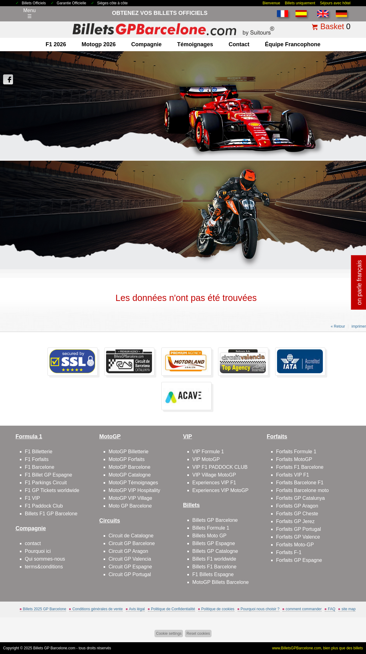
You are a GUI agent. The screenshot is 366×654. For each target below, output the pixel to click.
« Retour (338, 326)
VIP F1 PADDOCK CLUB (220, 467)
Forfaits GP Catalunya (300, 498)
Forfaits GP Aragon (297, 505)
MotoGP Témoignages (133, 482)
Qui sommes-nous (45, 559)
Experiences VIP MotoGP (220, 490)
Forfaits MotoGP (294, 459)
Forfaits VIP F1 (292, 474)
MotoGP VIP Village (130, 498)
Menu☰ (29, 13)
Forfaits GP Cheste (297, 513)
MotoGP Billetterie (129, 451)
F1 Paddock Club (44, 505)
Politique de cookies (217, 609)
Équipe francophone (292, 44)
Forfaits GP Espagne (299, 560)
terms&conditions (44, 566)
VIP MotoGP (206, 459)
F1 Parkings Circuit (46, 482)
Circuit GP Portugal (130, 574)
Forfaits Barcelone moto (302, 490)
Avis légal (137, 609)
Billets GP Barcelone (215, 520)
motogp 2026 (99, 44)
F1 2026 (56, 44)
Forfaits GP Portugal (298, 529)
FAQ (331, 609)
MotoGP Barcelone (129, 467)
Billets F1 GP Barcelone (51, 513)
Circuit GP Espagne (130, 566)
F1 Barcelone (39, 467)
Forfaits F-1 (288, 552)
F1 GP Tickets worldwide (52, 490)
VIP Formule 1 (208, 451)
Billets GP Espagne (213, 543)
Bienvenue (271, 3)
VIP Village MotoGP (214, 474)
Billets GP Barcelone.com (54, 648)
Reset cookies (198, 633)
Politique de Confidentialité (173, 609)
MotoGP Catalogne (130, 474)
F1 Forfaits (36, 459)
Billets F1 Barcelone (214, 566)
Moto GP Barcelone (130, 505)
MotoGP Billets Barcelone (220, 582)
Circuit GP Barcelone (132, 543)
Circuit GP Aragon (128, 551)
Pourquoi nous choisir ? (260, 609)
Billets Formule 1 (210, 528)
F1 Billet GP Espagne (48, 474)
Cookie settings (168, 633)
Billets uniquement (300, 3)
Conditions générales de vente (97, 609)
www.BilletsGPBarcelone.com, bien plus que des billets (317, 648)
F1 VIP (32, 498)
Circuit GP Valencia (130, 559)
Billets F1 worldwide (214, 559)
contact (239, 44)
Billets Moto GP (209, 535)
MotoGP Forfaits (127, 459)
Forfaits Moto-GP (295, 544)
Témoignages (195, 44)
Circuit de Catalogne (131, 535)
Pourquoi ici (38, 551)
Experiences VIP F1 (214, 482)
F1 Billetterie (38, 451)
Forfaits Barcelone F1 (300, 482)
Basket (332, 26)
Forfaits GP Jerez (295, 521)
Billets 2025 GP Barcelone (44, 609)
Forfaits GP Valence (298, 537)
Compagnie (146, 44)
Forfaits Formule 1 (296, 451)
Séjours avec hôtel (335, 3)
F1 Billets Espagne (213, 574)
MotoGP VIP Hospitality (134, 490)
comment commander (304, 609)
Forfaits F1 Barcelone (300, 467)
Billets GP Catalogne (215, 551)
